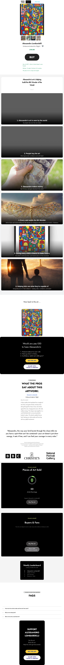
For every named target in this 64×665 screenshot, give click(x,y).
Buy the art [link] (32, 502)
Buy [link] (32, 57)
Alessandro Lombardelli (32, 395)
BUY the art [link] (32, 361)
